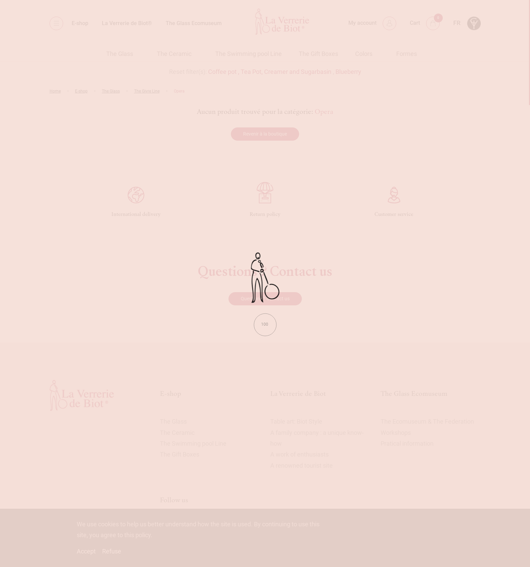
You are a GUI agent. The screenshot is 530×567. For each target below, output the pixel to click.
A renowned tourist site (301, 465)
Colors (363, 53)
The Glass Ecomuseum (194, 23)
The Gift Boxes (318, 53)
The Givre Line (147, 91)
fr (456, 22)
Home (55, 91)
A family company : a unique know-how (317, 438)
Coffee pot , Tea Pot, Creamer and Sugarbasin (269, 71)
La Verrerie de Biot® (127, 23)
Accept (86, 551)
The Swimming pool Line (248, 53)
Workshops (396, 432)
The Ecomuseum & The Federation (427, 421)
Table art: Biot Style (296, 421)
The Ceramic (174, 53)
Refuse (111, 551)
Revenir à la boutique (265, 134)
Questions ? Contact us (265, 298)
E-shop (80, 23)
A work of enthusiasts (299, 454)
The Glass (119, 53)
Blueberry (348, 71)
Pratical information (407, 443)
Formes (406, 53)
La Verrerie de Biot (298, 393)
